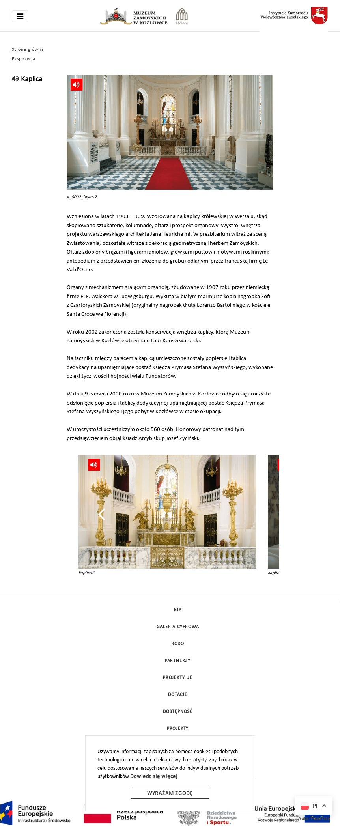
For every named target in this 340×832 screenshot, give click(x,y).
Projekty (178, 728)
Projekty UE (177, 677)
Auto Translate (314, 819)
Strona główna (28, 49)
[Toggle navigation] (20, 16)
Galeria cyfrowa (178, 627)
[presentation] (101, 514)
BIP (177, 610)
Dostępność (177, 711)
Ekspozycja (23, 59)
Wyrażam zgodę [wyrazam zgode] (170, 794)
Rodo (177, 644)
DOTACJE (177, 694)
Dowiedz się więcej (153, 777)
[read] (15, 79)
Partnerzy (178, 661)
